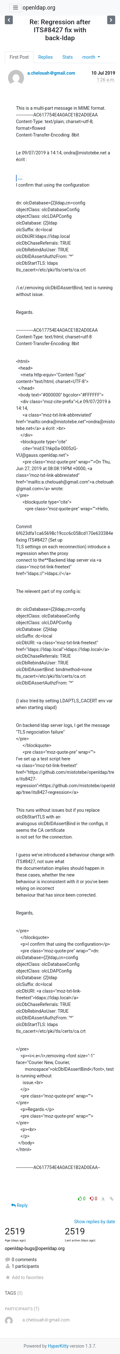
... (20, 178)
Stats (67, 57)
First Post (19, 57)
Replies (45, 57)
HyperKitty (58, 1346)
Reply (19, 1205)
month (89, 57)
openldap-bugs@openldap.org (35, 1248)
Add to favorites (24, 1277)
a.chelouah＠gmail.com (51, 73)
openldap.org (38, 7)
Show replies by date (94, 1221)
